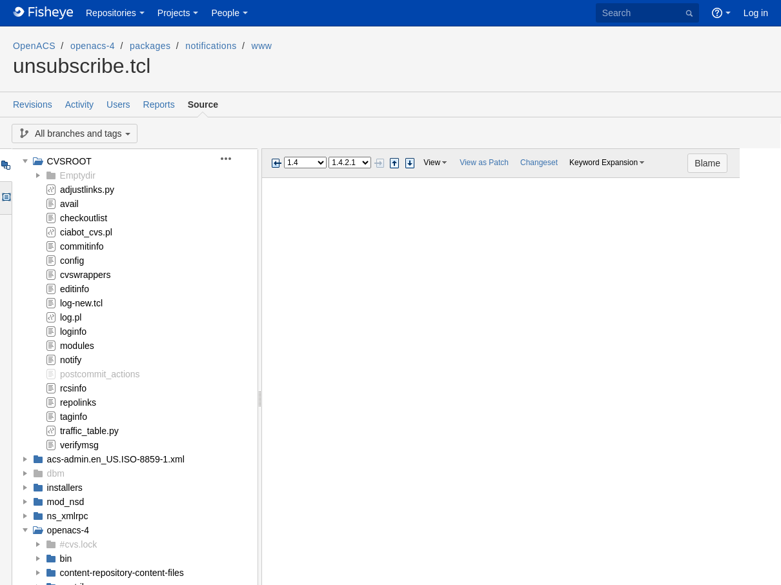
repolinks (78, 402)
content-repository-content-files (122, 573)
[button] (233, 159)
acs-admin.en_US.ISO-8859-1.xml (116, 459)
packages (150, 46)
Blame (749, 163)
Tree (5, 165)
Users (118, 104)
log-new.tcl (81, 303)
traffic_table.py (89, 431)
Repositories (111, 13)
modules (77, 346)
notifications (210, 46)
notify (70, 360)
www (262, 46)
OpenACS (34, 46)
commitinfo (82, 246)
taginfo (73, 416)
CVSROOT (69, 161)
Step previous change (394, 163)
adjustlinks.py (87, 189)
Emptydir (78, 175)
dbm (56, 473)
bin (66, 558)
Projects (173, 13)
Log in (756, 13)
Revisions (32, 104)
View (431, 162)
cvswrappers (85, 275)
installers (65, 487)
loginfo (73, 331)
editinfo (74, 289)
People (225, 13)
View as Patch (484, 162)
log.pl (70, 317)
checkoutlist (83, 218)
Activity (79, 104)
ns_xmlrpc (67, 516)
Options (5, 198)
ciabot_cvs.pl (86, 232)
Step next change (410, 163)
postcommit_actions (100, 374)
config (72, 260)
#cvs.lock (78, 544)
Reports (159, 104)
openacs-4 (92, 46)
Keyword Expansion (603, 162)
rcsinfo (73, 388)
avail (69, 204)
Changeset (539, 162)
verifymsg (79, 445)
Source (203, 104)
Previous (276, 163)
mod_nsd (66, 502)
